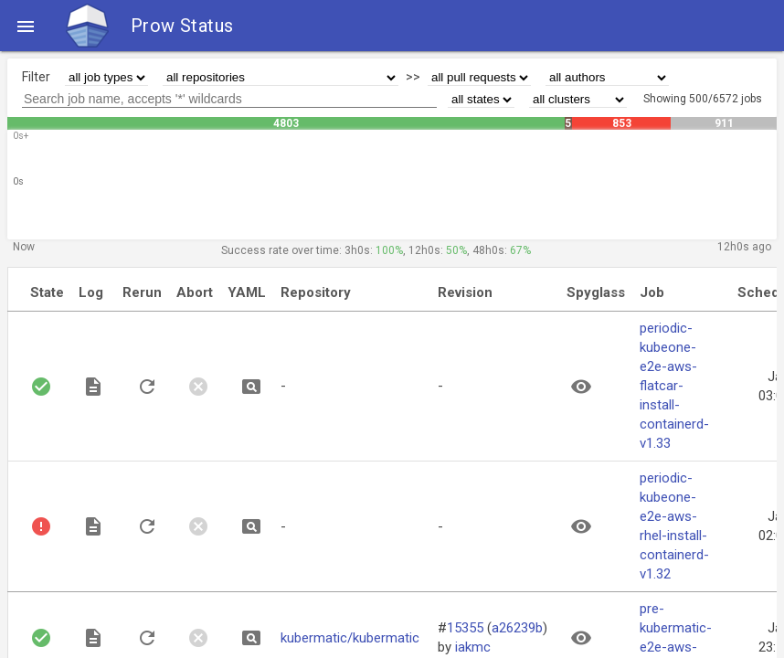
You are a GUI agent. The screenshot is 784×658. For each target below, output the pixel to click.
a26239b (517, 628)
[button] (26, 26)
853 (621, 123)
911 (724, 123)
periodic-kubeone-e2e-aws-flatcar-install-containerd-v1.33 (674, 385)
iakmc (473, 647)
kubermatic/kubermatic (350, 638)
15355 (465, 628)
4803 (286, 123)
